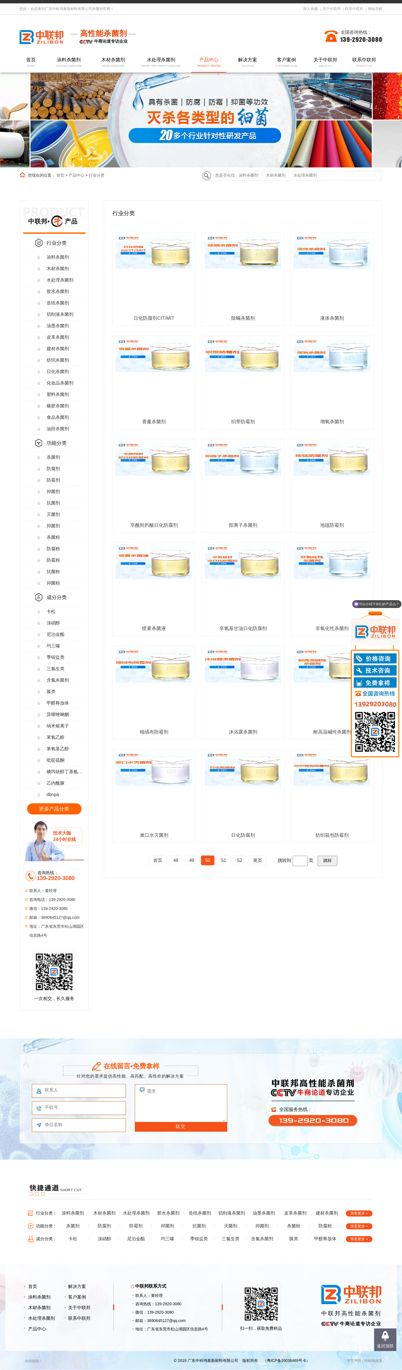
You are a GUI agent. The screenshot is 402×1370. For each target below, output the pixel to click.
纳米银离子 (58, 726)
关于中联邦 (331, 9)
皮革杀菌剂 (58, 337)
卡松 (51, 611)
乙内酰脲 (55, 783)
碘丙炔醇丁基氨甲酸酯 (66, 771)
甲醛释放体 (58, 703)
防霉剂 (53, 480)
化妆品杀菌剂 (60, 383)
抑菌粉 (53, 583)
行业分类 (96, 175)
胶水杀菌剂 (58, 291)
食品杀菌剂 (58, 417)
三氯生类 (55, 668)
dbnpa (53, 794)
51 (223, 860)
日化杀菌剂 (58, 371)
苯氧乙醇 (55, 737)
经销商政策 (373, 1361)
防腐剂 (53, 468)
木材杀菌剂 (113, 62)
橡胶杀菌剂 (58, 405)
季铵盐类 (55, 657)
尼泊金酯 (55, 634)
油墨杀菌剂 (58, 325)
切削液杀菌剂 (60, 314)
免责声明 (354, 1361)
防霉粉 (53, 560)
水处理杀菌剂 (161, 62)
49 (191, 860)
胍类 (51, 691)
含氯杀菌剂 (58, 680)
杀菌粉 (53, 537)
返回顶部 (385, 1345)
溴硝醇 (53, 623)
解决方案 (247, 62)
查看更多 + (359, 1213)
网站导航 (375, 9)
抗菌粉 (53, 571)
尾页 (257, 860)
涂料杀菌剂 (69, 62)
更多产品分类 (54, 809)
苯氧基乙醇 (58, 748)
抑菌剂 (53, 491)
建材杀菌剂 (58, 348)
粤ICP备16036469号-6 (286, 1360)
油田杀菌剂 (58, 428)
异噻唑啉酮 (58, 714)
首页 (30, 62)
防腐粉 (53, 548)
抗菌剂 (53, 503)
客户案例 (286, 62)
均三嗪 (53, 645)
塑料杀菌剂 (58, 394)
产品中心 (209, 62)
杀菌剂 (53, 457)
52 (239, 860)
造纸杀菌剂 (58, 303)
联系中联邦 (354, 9)
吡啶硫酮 (55, 760)
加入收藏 (310, 9)
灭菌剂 (53, 514)
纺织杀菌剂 (58, 360)
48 (175, 860)
